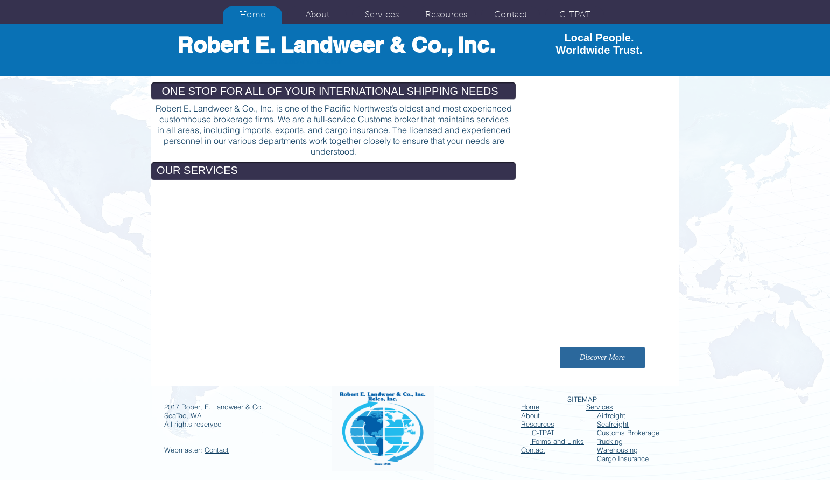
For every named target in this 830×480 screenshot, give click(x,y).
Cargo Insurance (623, 458)
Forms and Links (557, 441)
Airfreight (611, 415)
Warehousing (617, 450)
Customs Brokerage (628, 432)
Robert (213, 45)
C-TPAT (542, 432)
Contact (217, 450)
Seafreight (613, 424)
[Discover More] (602, 357)
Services (599, 406)
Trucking (610, 441)
